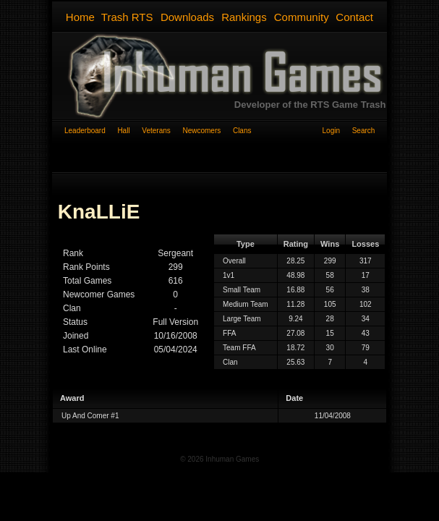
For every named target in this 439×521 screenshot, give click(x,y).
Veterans (162, 131)
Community (301, 17)
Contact (354, 17)
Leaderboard (90, 131)
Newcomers (207, 131)
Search (363, 131)
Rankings (244, 17)
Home (80, 17)
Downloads (187, 17)
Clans (242, 131)
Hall (129, 131)
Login (337, 131)
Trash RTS (127, 17)
